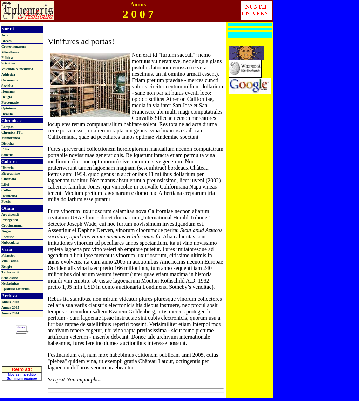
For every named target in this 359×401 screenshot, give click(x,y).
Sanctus (7, 155)
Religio (6, 97)
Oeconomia (9, 80)
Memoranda (10, 138)
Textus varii (10, 272)
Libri (5, 184)
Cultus (6, 190)
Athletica (8, 74)
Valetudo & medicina (17, 69)
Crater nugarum (13, 46)
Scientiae (8, 63)
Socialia (7, 86)
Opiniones (8, 108)
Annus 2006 (10, 302)
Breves (6, 41)
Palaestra (8, 255)
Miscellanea (10, 52)
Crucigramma (12, 225)
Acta (4, 35)
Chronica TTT (12, 132)
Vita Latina (10, 261)
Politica (7, 58)
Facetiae (7, 237)
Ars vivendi (10, 214)
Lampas (7, 127)
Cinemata (8, 179)
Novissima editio (22, 373)
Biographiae (10, 173)
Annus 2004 (10, 313)
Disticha (7, 143)
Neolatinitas (10, 283)
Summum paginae (22, 377)
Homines (8, 91)
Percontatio (10, 102)
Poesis (6, 201)
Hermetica (9, 196)
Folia (5, 149)
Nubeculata (10, 242)
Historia (7, 168)
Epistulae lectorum (15, 289)
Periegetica (9, 220)
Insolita (7, 114)
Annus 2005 (10, 308)
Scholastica (9, 278)
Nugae (6, 231)
